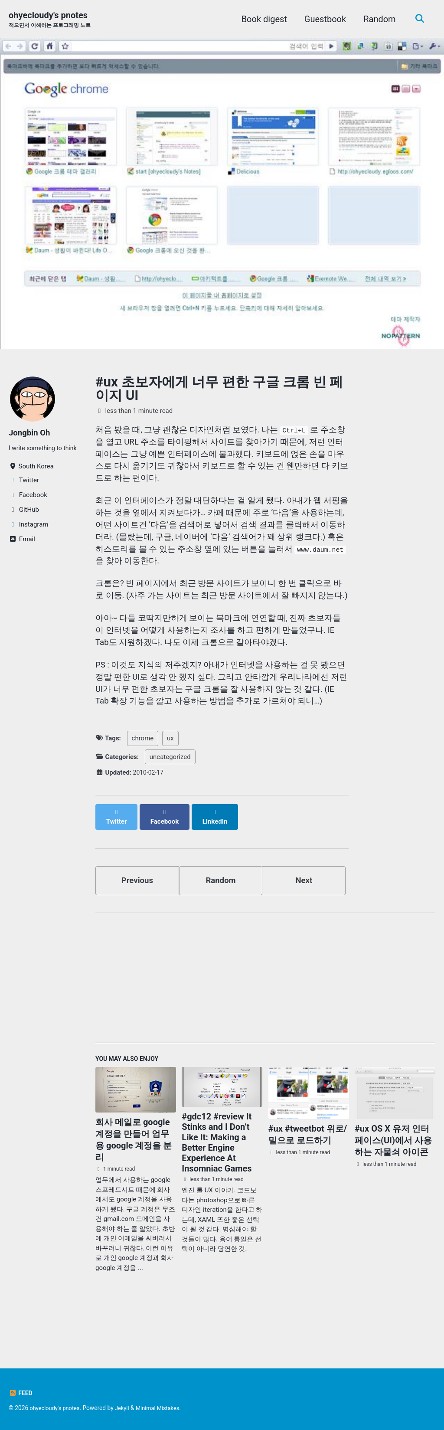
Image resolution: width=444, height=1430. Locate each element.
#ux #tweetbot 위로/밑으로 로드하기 (307, 1179)
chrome (143, 788)
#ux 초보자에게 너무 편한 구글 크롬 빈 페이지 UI (219, 389)
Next (304, 922)
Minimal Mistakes (163, 1407)
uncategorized (170, 806)
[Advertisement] (265, 1025)
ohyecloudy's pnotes (53, 20)
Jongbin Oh (31, 433)
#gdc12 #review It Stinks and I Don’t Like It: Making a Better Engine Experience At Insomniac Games (216, 1186)
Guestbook (322, 19)
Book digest (261, 19)
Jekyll (126, 1407)
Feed (21, 1393)
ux (170, 788)
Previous (137, 922)
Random (377, 19)
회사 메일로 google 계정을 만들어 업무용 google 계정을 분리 (133, 1184)
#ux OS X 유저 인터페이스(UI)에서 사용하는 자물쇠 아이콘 (393, 1184)
